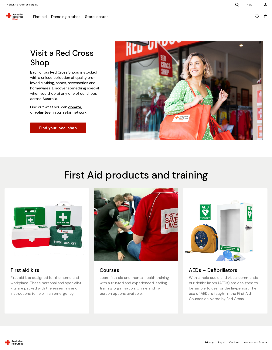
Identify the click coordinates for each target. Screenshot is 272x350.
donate (74, 107)
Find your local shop (58, 127)
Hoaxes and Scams (255, 342)
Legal (221, 342)
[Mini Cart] (265, 16)
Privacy (209, 342)
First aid (40, 16)
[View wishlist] (257, 16)
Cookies (234, 342)
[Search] (237, 4)
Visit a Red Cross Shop (62, 58)
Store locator (96, 16)
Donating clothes (65, 16)
